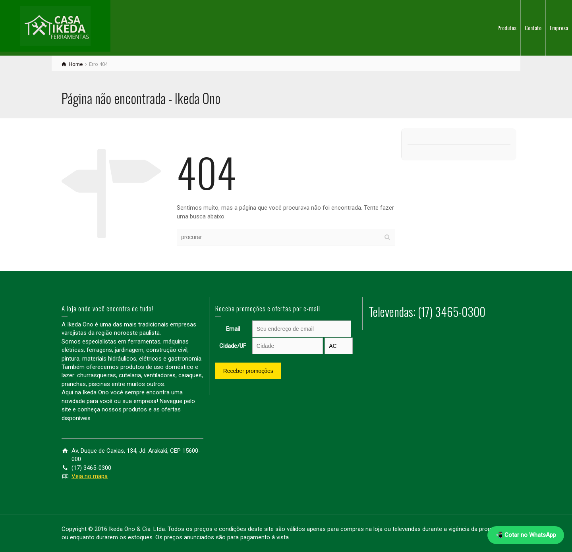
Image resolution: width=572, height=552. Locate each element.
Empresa (559, 27)
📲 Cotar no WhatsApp (525, 534)
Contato (533, 27)
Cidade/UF (232, 345)
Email (233, 328)
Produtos (506, 27)
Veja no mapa (90, 476)
